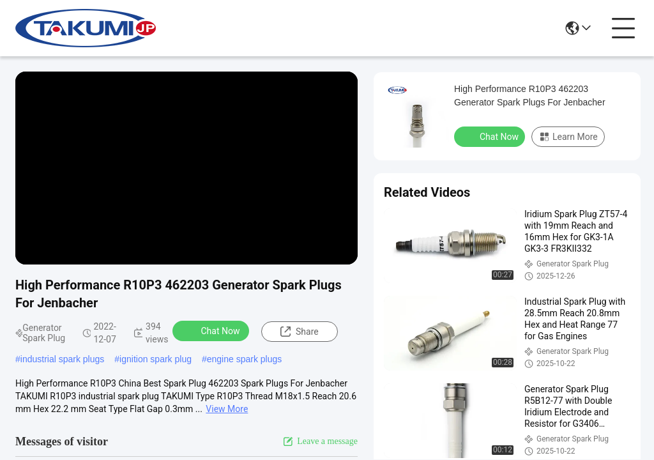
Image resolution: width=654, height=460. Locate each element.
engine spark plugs (244, 359)
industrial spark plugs (62, 359)
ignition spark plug (155, 359)
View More (227, 409)
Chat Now (212, 330)
